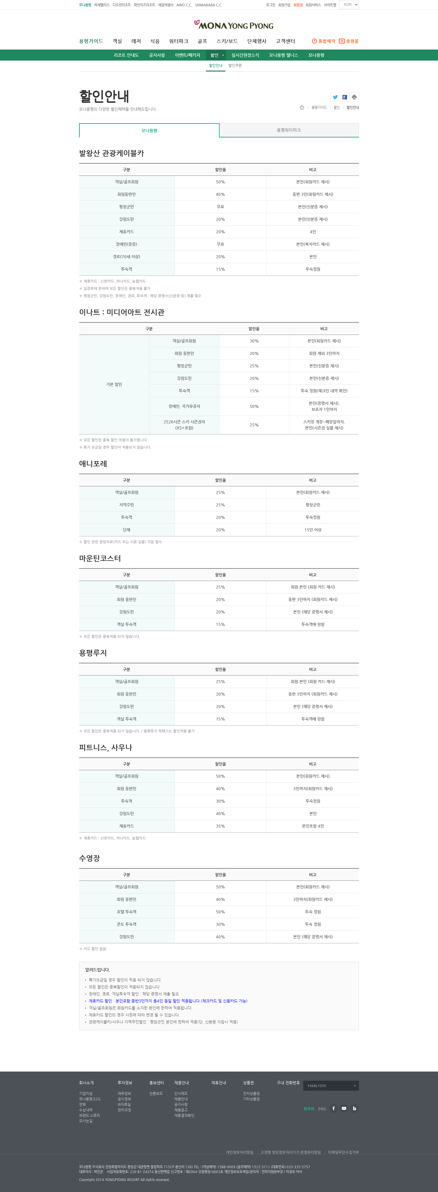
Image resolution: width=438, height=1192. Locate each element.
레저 (136, 41)
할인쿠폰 (235, 65)
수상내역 (85, 1110)
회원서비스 (313, 5)
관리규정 (124, 1110)
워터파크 (179, 41)
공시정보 (124, 1099)
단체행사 (257, 41)
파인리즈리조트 (144, 5)
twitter (335, 97)
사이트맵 (330, 5)
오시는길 (85, 1121)
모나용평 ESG (90, 1099)
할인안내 (215, 65)
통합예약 (326, 41)
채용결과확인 (184, 1115)
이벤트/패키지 (187, 55)
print (354, 97)
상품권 (248, 1082)
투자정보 (125, 1082)
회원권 (298, 5)
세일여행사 (165, 5)
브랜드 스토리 (89, 1115)
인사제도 (181, 1093)
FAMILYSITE (317, 1086)
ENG (322, 1109)
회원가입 (284, 5)
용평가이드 (91, 41)
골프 (202, 41)
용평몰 (352, 41)
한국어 (309, 1109)
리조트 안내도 (126, 55)
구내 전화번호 (288, 1082)
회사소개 (86, 1082)
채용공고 (181, 1110)
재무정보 (124, 1093)
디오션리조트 (122, 5)
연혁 (82, 1104)
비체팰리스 (101, 5)
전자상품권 (251, 1093)
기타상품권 (251, 1099)
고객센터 (285, 41)
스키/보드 (227, 41)
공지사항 (157, 55)
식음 (155, 41)
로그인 (270, 5)
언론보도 (156, 1093)
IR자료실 (124, 1104)
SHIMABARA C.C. (208, 5)
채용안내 (181, 1082)
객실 (117, 41)
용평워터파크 (289, 130)
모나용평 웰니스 (283, 55)
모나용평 (85, 5)
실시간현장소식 (245, 55)
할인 (214, 55)
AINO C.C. (184, 5)
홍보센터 (156, 1082)
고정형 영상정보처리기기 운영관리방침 (291, 1152)
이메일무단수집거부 (343, 1152)
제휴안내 (218, 1082)
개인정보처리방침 (239, 1152)
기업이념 (85, 1093)
